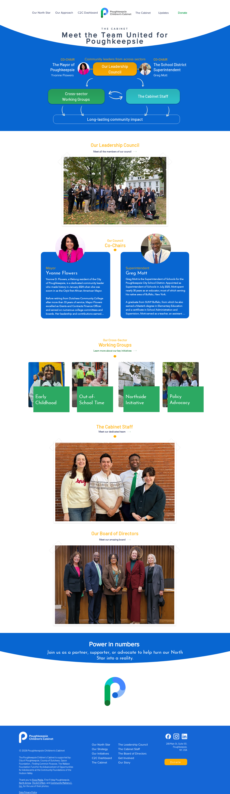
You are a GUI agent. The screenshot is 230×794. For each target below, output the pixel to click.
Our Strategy (100, 749)
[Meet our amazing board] (115, 539)
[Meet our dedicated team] (114, 431)
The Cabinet (99, 762)
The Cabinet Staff (129, 749)
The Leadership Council (133, 744)
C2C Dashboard (102, 758)
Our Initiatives (100, 753)
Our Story (124, 762)
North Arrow (25, 783)
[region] (48, 388)
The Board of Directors (132, 753)
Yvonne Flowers (62, 75)
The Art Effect (38, 783)
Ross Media (37, 779)
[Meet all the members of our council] (115, 151)
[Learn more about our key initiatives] (115, 350)
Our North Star (101, 744)
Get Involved (126, 758)
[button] (64, 13)
